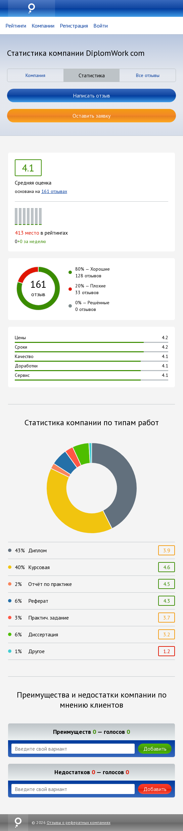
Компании (43, 25)
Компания (35, 75)
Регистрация (74, 25)
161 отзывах (54, 191)
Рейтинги (15, 25)
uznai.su (31, 8)
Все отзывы (147, 75)
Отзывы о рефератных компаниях (78, 822)
